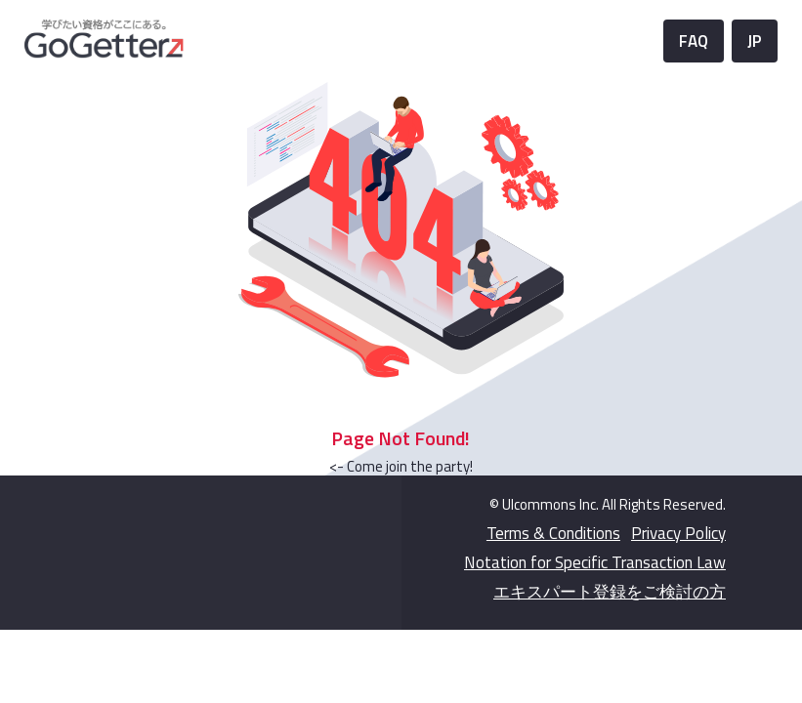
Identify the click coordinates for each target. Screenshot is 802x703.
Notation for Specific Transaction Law (595, 562)
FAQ (693, 41)
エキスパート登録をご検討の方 (609, 591)
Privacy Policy (678, 533)
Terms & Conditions (553, 533)
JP (754, 41)
